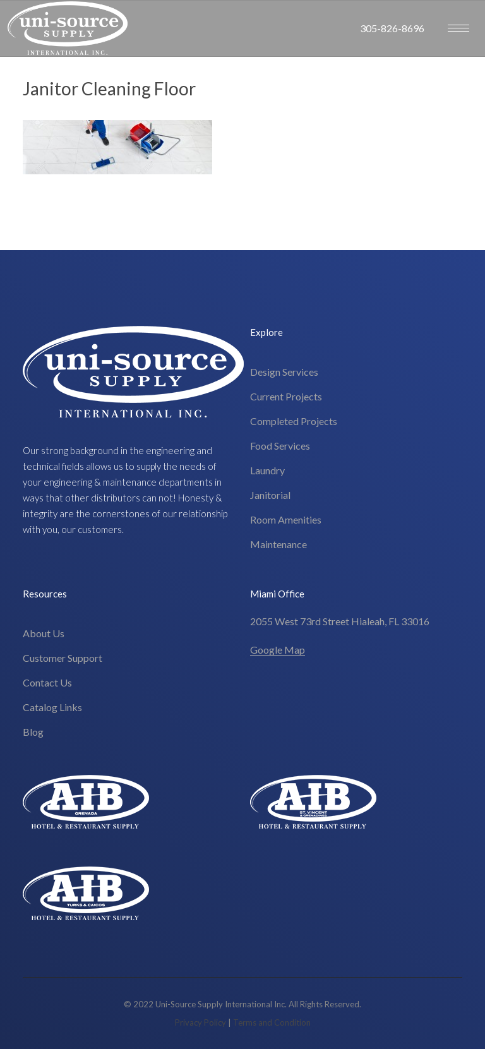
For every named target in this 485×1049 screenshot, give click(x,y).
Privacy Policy (200, 1022)
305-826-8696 (392, 28)
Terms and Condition (272, 1022)
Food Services (280, 446)
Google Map (277, 650)
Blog (33, 732)
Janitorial (270, 495)
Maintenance (278, 544)
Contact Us (47, 682)
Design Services (284, 372)
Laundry (267, 470)
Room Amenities (285, 519)
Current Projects (286, 396)
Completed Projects (293, 421)
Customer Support (62, 658)
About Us (43, 633)
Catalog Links (52, 707)
